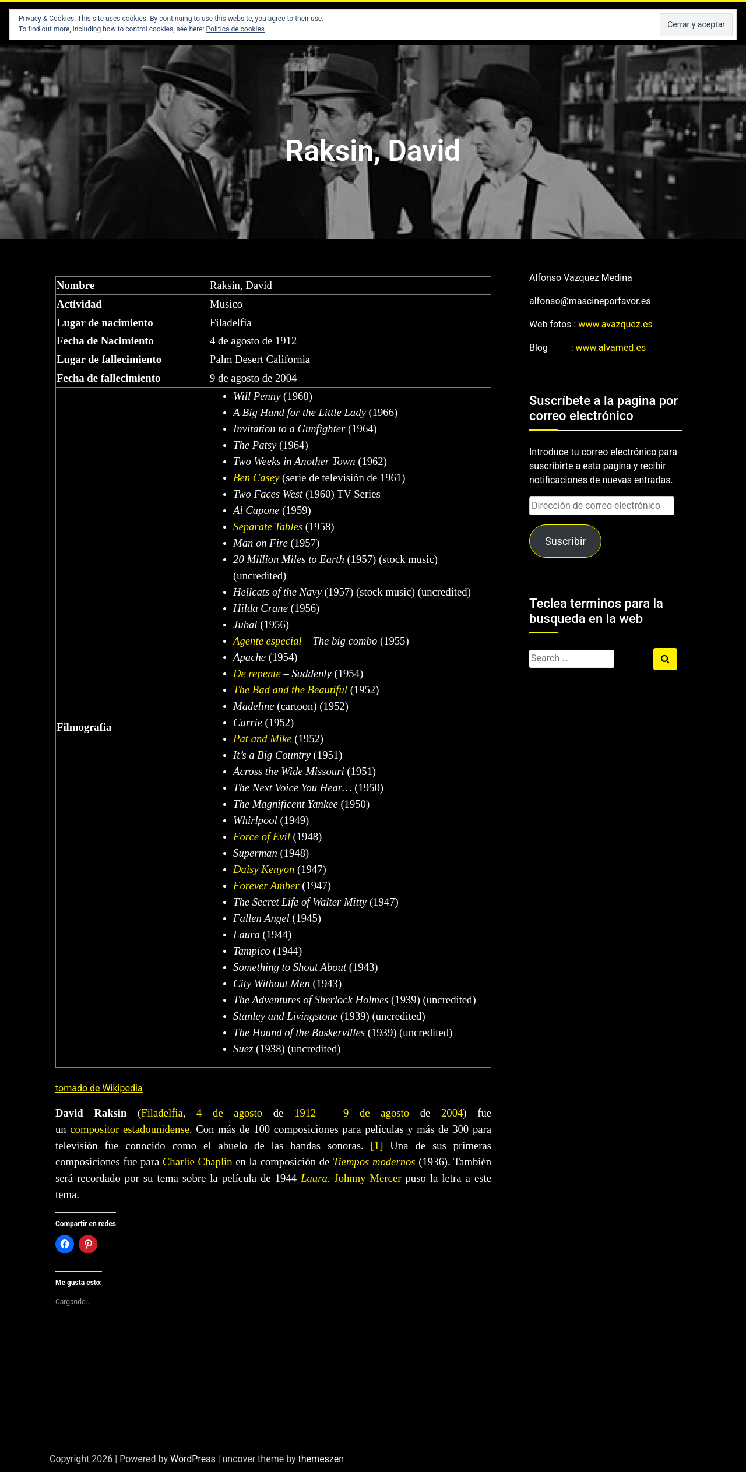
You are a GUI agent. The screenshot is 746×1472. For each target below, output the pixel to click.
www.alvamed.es (611, 347)
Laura (314, 1178)
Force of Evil (261, 836)
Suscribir (565, 541)
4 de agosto (229, 1113)
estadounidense (156, 1129)
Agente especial (267, 641)
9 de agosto (376, 1113)
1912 (305, 1113)
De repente (257, 673)
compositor (94, 1129)
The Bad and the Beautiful (290, 690)
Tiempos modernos (374, 1162)
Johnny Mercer (370, 1178)
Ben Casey (256, 477)
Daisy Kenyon (263, 869)
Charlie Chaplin (198, 1162)
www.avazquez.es (615, 324)
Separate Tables (267, 526)
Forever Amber (266, 885)
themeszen (321, 1458)
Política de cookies (235, 29)
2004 (452, 1113)
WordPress (193, 1458)
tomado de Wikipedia (99, 1088)
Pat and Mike (262, 739)
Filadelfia (162, 1113)
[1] (377, 1145)
